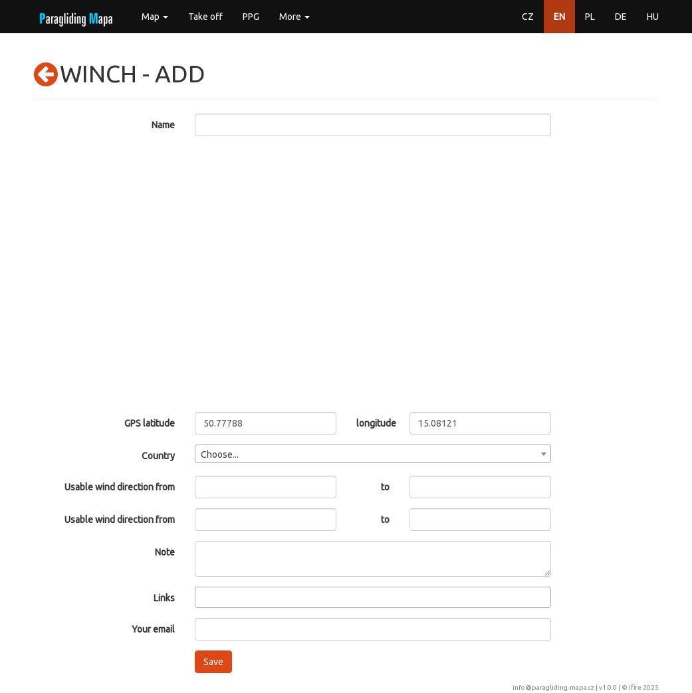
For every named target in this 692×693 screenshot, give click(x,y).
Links (164, 598)
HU (653, 16)
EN (559, 16)
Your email (153, 629)
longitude (373, 423)
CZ (528, 16)
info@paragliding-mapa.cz (553, 687)
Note (165, 552)
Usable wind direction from (119, 487)
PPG (251, 16)
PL (590, 16)
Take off (205, 16)
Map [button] (155, 16)
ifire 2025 (644, 687)
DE (621, 16)
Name (163, 125)
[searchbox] (202, 597)
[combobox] (373, 454)
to (385, 487)
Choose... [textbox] (220, 454)
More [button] (294, 16)
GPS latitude (149, 423)
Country (158, 455)
